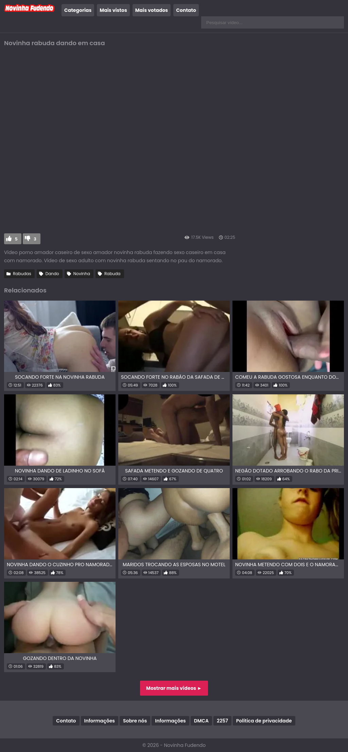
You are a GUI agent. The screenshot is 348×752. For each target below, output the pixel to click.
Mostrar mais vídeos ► (174, 688)
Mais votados (151, 10)
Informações (99, 720)
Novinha (81, 273)
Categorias (77, 10)
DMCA (201, 720)
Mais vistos (113, 10)
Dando (52, 273)
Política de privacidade (264, 720)
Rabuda (112, 273)
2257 (222, 720)
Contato (186, 10)
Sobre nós (135, 720)
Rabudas (22, 273)
